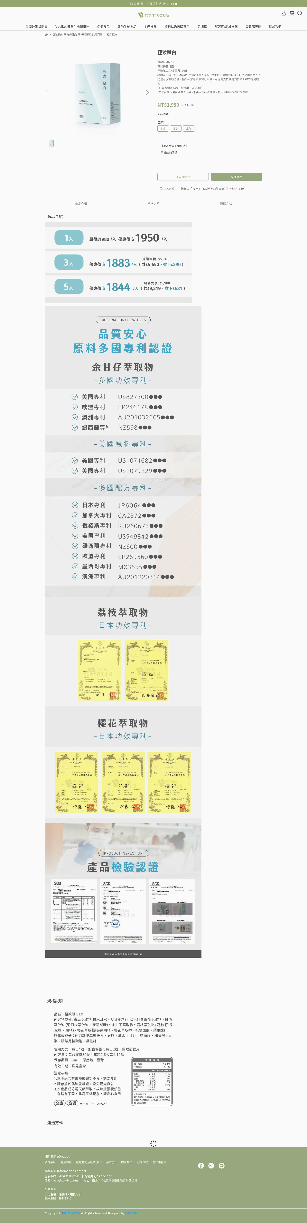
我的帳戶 (50, 1162)
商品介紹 (81, 204)
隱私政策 (126, 1162)
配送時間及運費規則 (88, 1162)
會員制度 (65, 1162)
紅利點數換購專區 (177, 26)
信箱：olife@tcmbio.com (61, 1180)
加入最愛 (167, 189)
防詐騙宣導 (159, 1162)
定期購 (202, 26)
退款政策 (111, 1162)
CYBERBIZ (131, 1213)
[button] (147, 92)
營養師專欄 (253, 26)
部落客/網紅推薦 (226, 26)
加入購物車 (183, 177)
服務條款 (142, 1162)
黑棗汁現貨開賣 (37, 26)
